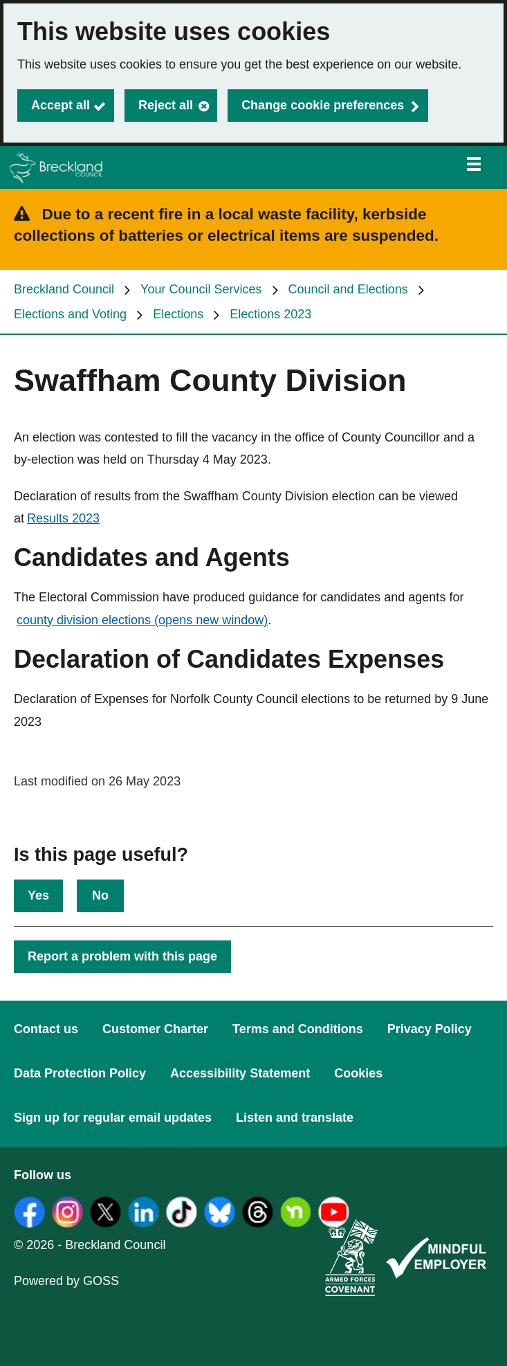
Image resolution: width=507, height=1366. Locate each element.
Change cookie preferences (322, 105)
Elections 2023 (270, 314)
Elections (178, 314)
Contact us (46, 1029)
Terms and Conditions (297, 1029)
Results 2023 (63, 518)
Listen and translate (294, 1117)
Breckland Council (64, 289)
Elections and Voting (70, 314)
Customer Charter (155, 1029)
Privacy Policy (429, 1029)
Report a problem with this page (122, 956)
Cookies (358, 1073)
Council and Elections (348, 289)
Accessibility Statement (240, 1073)
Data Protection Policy (80, 1073)
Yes (38, 895)
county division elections (142, 620)
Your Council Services (200, 289)
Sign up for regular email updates (113, 1117)
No (100, 895)
